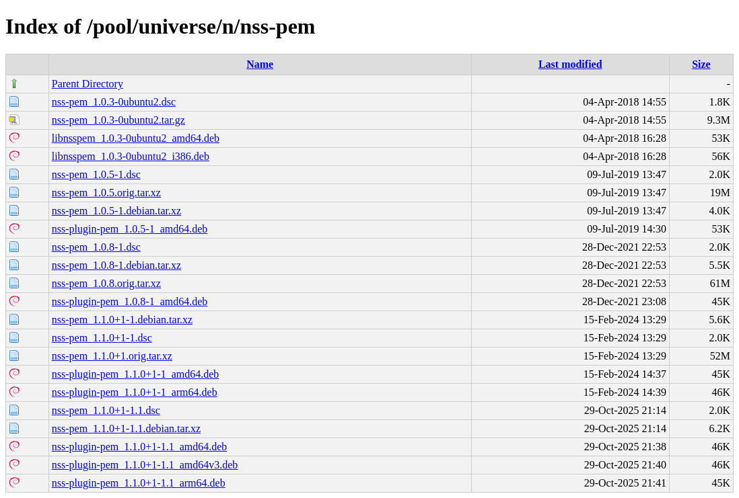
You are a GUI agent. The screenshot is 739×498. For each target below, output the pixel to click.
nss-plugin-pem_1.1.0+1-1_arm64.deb (134, 392)
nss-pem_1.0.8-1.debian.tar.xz (116, 265)
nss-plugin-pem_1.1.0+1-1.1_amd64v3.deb (145, 464)
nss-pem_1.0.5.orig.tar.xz (106, 192)
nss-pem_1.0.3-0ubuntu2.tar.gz (118, 120)
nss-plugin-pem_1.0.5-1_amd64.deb (130, 229)
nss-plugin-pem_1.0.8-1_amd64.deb (130, 301)
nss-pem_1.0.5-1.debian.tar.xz (116, 210)
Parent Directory (87, 83)
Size (701, 64)
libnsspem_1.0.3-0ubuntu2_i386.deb (130, 156)
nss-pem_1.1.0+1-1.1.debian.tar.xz (126, 428)
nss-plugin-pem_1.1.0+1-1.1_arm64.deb (138, 483)
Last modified (570, 64)
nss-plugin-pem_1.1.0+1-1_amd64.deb (135, 374)
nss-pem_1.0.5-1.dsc (96, 174)
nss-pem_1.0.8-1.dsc (96, 247)
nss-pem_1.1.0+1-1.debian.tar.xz (122, 319)
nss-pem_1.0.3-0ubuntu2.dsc (114, 102)
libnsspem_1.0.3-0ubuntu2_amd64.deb (135, 138)
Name (259, 64)
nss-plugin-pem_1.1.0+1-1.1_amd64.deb (139, 446)
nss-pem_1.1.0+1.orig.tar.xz (112, 356)
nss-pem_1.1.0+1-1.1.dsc (106, 410)
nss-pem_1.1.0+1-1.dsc (102, 337)
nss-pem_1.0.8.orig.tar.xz (106, 283)
